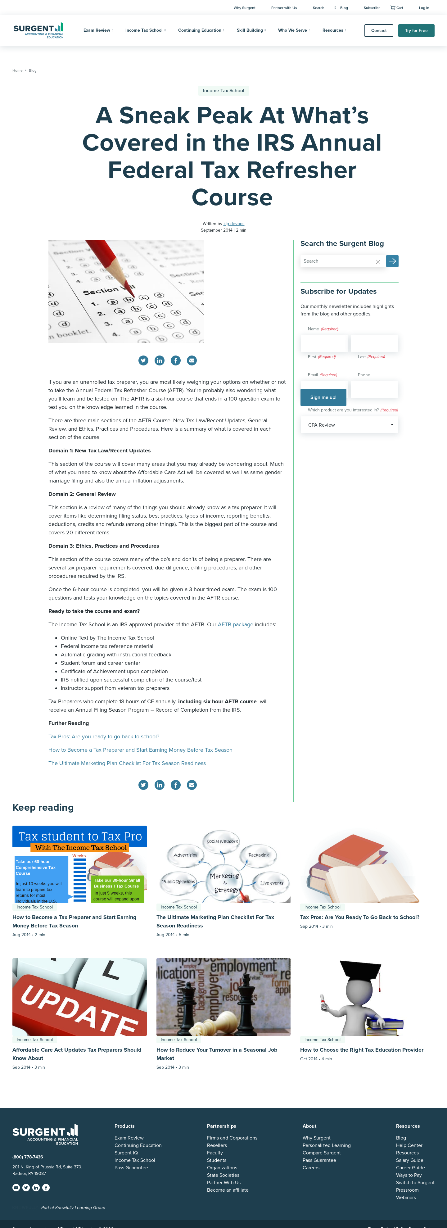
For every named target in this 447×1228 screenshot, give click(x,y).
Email (322, 375)
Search (318, 8)
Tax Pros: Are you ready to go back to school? (103, 736)
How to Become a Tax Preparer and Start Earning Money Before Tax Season (140, 749)
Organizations (222, 1168)
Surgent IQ (126, 1153)
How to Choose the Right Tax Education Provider (361, 1049)
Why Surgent (244, 8)
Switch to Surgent (415, 1183)
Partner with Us (284, 8)
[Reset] (378, 261)
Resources (333, 30)
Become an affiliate (228, 1190)
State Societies (223, 1175)
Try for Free (416, 30)
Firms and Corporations (232, 1138)
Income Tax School (144, 30)
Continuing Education (199, 30)
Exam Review (97, 30)
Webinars (406, 1197)
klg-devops (234, 223)
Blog (341, 8)
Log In (424, 8)
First (312, 357)
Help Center (409, 1145)
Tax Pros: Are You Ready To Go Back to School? (359, 917)
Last (362, 357)
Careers (311, 1168)
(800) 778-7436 (27, 1157)
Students (216, 1160)
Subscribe (372, 8)
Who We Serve (292, 30)
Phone (364, 375)
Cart (399, 8)
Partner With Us (224, 1183)
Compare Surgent (322, 1153)
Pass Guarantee (131, 1168)
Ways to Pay (409, 1175)
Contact (378, 30)
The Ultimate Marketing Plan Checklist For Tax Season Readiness (127, 763)
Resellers (217, 1145)
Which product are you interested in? (353, 410)
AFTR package (235, 624)
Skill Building (250, 30)
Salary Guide (409, 1160)
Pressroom (407, 1190)
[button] (392, 261)
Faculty (215, 1153)
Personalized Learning (327, 1145)
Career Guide (410, 1168)
